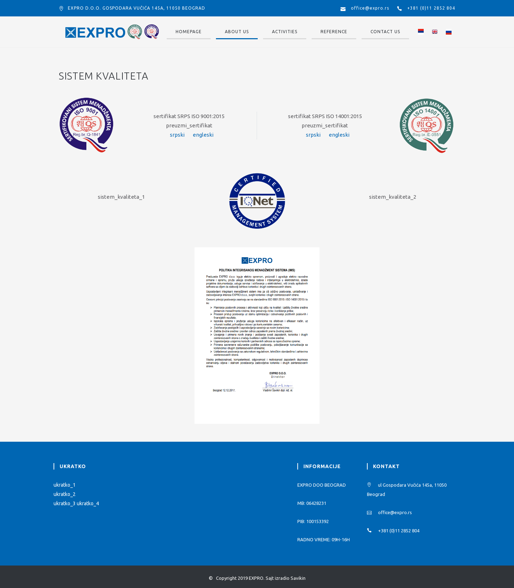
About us (237, 31)
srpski (177, 135)
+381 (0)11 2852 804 (431, 8)
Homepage (189, 31)
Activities (284, 31)
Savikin (298, 578)
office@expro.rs (370, 8)
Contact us (385, 31)
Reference (334, 31)
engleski (203, 135)
